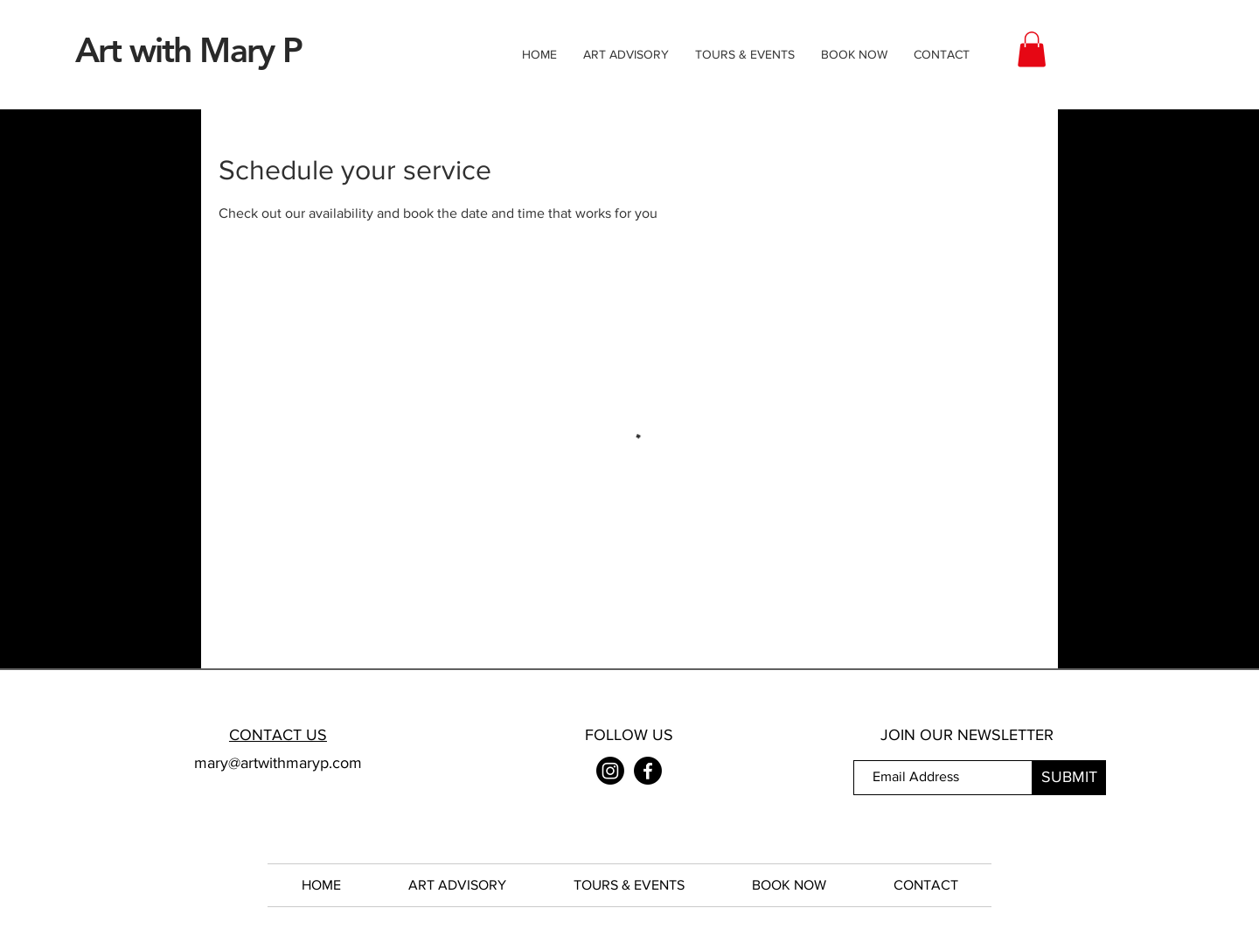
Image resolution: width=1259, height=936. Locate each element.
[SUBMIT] (1069, 777)
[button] (1032, 49)
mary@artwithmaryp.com (278, 763)
